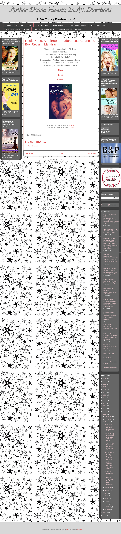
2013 (105, 414)
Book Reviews (58, 25)
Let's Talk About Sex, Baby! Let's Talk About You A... (109, 465)
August (107, 490)
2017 (105, 403)
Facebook (71, 125)
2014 (105, 411)
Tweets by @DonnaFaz (108, 205)
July (106, 493)
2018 (105, 400)
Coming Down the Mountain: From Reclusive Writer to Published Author (110, 241)
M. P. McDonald (109, 354)
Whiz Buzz (107, 345)
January (107, 509)
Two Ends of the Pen (110, 229)
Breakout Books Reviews (109, 313)
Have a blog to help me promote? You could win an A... (109, 456)
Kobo (60, 75)
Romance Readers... (109, 472)
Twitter (71, 127)
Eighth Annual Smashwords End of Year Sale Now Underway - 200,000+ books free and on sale (111, 259)
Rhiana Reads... (109, 299)
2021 (105, 392)
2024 (105, 384)
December (108, 416)
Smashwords (108, 254)
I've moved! (107, 339)
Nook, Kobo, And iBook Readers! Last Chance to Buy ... (109, 427)
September (108, 487)
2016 (105, 406)
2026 (105, 378)
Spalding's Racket (109, 268)
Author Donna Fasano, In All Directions (60, 11)
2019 (105, 398)
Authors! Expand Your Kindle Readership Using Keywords (109, 480)
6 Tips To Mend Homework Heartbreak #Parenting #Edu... (109, 446)
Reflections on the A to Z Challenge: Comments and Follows (111, 247)
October (107, 422)
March (107, 504)
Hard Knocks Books (99, 25)
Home (8, 25)
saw (67, 529)
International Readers (78, 25)
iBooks (60, 80)
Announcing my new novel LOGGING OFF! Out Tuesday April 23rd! (110, 272)
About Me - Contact (23, 25)
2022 (105, 389)
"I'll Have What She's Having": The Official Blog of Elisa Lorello (110, 335)
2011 (105, 515)
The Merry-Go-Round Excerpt (17, 29)
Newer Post (29, 153)
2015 (105, 408)
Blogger (79, 529)
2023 (105, 387)
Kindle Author (108, 358)
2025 (105, 381)
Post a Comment (33, 146)
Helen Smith (108, 325)
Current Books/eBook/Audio (70, 29)
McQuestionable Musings (109, 289)
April (106, 501)
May (106, 498)
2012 (105, 513)
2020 (105, 395)
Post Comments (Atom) (64, 159)
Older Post (92, 153)
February (108, 507)
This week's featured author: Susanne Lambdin (110, 317)
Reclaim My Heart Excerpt (44, 29)
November (108, 419)
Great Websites (42, 25)
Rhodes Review (109, 279)
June (106, 496)
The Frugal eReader (110, 367)
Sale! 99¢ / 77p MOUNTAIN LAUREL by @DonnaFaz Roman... (109, 437)
